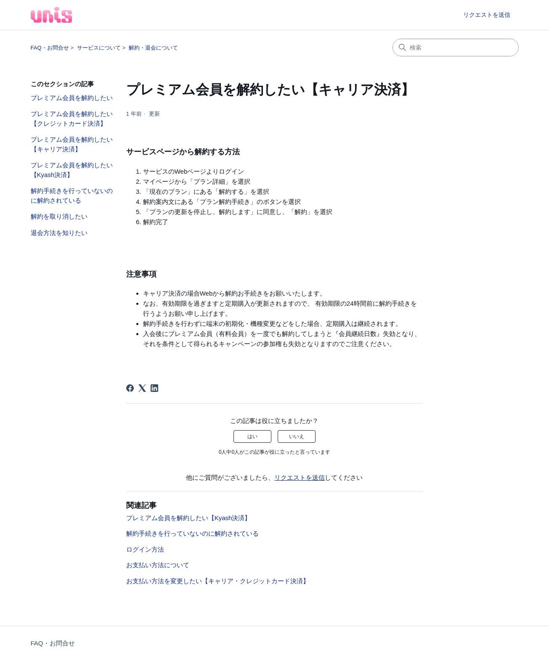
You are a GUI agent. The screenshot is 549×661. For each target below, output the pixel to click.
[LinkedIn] (154, 388)
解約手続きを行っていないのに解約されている (72, 195)
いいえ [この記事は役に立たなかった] (296, 436)
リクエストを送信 (486, 14)
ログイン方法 (145, 549)
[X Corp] (142, 388)
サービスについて (99, 48)
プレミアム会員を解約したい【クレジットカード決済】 (72, 118)
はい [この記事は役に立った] (252, 436)
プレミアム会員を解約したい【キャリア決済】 (72, 144)
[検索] (455, 47)
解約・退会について (153, 48)
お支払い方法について (157, 564)
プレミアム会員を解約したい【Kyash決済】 (72, 169)
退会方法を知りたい (59, 232)
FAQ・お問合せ (50, 48)
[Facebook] (130, 388)
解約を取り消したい (59, 216)
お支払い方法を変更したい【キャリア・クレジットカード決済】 (217, 580)
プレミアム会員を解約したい (72, 97)
